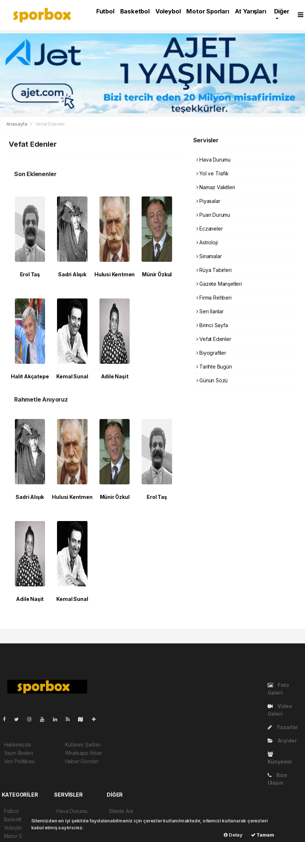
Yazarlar (283, 727)
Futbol (105, 11)
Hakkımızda (17, 744)
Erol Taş (30, 274)
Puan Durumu (213, 215)
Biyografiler (211, 353)
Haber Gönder (82, 761)
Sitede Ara (121, 811)
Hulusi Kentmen (114, 274)
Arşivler (282, 740)
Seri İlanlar (210, 311)
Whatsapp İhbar (83, 753)
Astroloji (207, 242)
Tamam (262, 835)
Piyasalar (208, 201)
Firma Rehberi (214, 297)
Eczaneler (209, 228)
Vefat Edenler (50, 124)
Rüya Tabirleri (214, 270)
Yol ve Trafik (212, 173)
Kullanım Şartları (83, 744)
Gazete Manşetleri (219, 284)
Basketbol (135, 11)
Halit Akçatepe (30, 376)
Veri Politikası (19, 761)
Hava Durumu (213, 159)
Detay (233, 835)
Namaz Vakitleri (215, 187)
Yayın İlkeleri (18, 753)
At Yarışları (250, 11)
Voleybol (167, 11)
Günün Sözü (212, 380)
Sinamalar (209, 256)
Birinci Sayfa (212, 325)
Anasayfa (17, 124)
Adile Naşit (115, 376)
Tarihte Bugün (214, 366)
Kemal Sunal (72, 376)
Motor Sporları (207, 11)
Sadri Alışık (72, 274)
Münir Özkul (157, 274)
